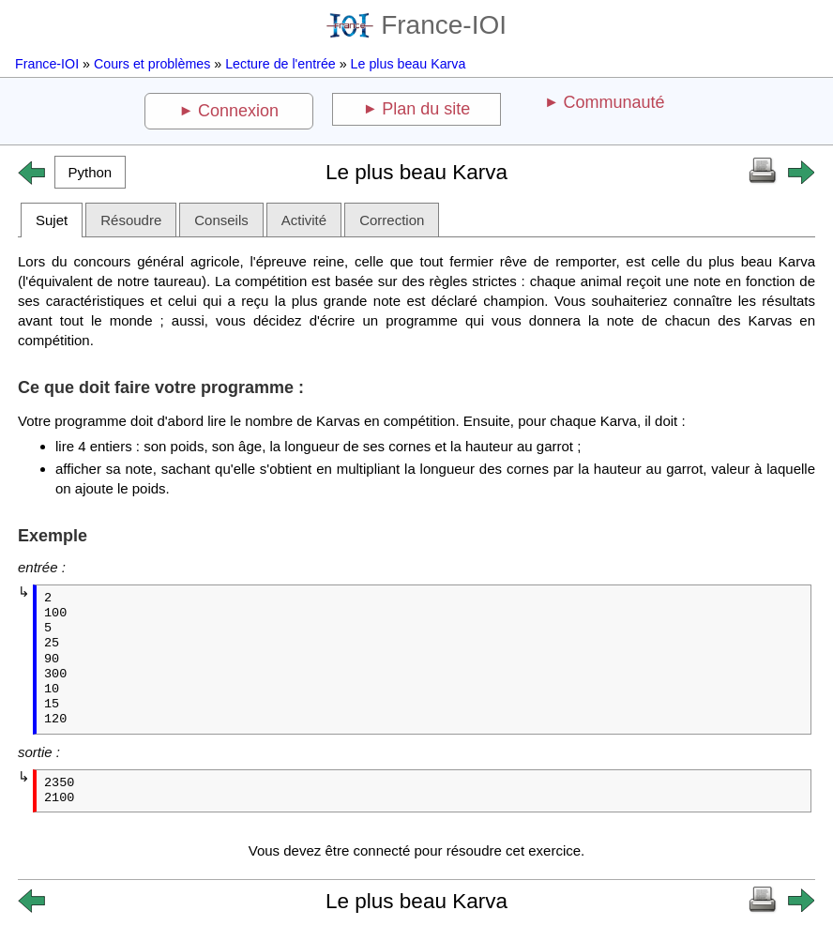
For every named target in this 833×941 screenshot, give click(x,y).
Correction (391, 220)
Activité (303, 220)
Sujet (52, 220)
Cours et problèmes (152, 63)
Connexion (238, 110)
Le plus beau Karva (408, 63)
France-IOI (416, 24)
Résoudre (130, 220)
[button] (90, 172)
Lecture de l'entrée (280, 63)
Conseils (221, 220)
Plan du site (426, 108)
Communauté (613, 102)
